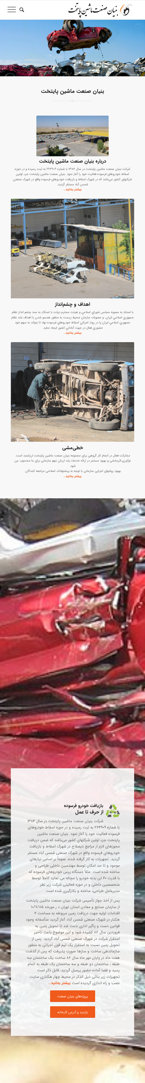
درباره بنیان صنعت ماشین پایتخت (72, 161)
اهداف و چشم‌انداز (72, 304)
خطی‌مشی (72, 447)
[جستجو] (21, 9)
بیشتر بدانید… (72, 476)
